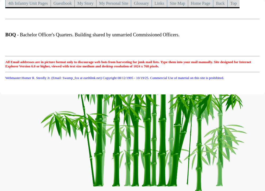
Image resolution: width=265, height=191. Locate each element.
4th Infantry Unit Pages (28, 3)
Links (159, 3)
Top (233, 3)
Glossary (141, 3)
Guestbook (63, 3)
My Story (85, 3)
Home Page (200, 3)
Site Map (177, 3)
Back (220, 3)
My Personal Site (113, 3)
